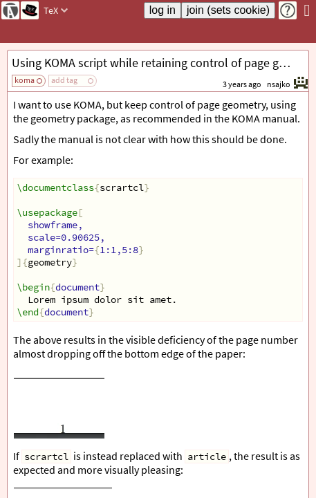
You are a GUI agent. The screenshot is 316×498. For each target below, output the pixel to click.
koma (25, 80)
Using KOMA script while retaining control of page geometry (160, 63)
